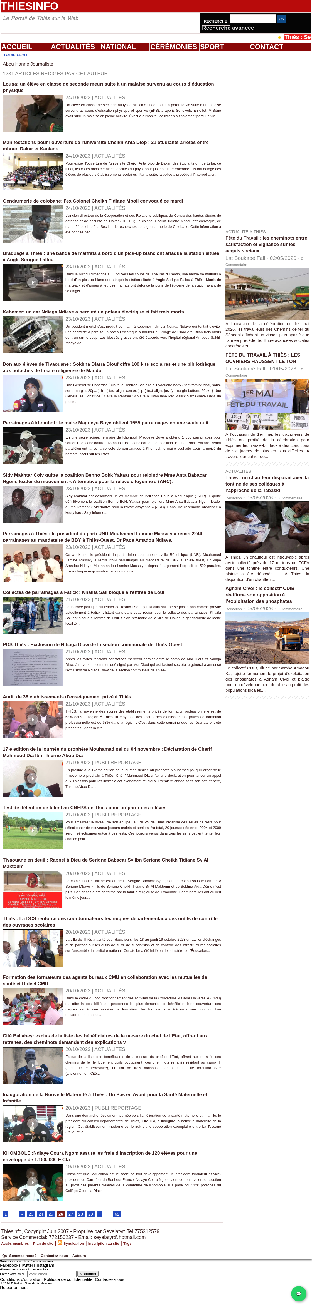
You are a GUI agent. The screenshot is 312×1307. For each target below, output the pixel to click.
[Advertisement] (254, 138)
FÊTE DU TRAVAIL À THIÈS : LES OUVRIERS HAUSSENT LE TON (266, 361)
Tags (167, 1264)
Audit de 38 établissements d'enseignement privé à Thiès (78, 716)
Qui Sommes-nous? (35, 1275)
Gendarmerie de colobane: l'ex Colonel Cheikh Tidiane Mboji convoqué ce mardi (109, 201)
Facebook (6, 1285)
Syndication (96, 1264)
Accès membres (20, 1264)
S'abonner (88, 1293)
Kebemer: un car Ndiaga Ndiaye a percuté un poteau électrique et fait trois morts (109, 311)
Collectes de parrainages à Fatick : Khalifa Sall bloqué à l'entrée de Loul (98, 611)
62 (125, 1234)
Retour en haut (10, 1305)
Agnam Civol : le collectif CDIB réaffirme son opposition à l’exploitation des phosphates (266, 618)
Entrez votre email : (13, 1293)
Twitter (20, 1285)
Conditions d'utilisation (15, 1298)
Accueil (16, 47)
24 (43, 1234)
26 (65, 1234)
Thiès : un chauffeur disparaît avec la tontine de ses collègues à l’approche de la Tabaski (264, 493)
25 (54, 1234)
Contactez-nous (97, 1275)
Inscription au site (135, 1264)
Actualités (73, 47)
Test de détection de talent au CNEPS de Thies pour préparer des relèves (99, 826)
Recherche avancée (228, 28)
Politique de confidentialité (50, 1298)
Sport (212, 47)
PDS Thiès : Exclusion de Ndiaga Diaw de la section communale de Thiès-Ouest (108, 663)
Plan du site (58, 1264)
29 (97, 1234)
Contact (266, 47)
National (118, 47)
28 (86, 1234)
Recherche (216, 21)
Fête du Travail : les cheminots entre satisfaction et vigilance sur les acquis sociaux (265, 244)
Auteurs (138, 1275)
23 (32, 1234)
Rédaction (237, 510)
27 (75, 1234)
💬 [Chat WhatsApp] (299, 1293)
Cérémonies (173, 47)
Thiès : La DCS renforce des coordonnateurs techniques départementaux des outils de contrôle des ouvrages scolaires (105, 940)
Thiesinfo (29, 6)
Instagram (34, 1285)
